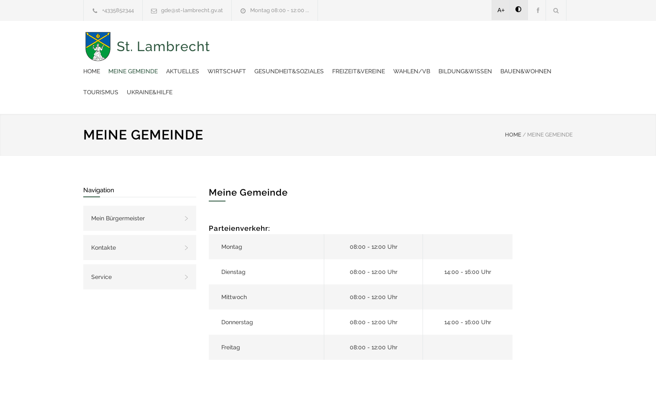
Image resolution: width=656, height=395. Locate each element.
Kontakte (103, 218)
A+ (501, 10)
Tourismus (422, 62)
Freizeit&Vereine (513, 42)
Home (246, 42)
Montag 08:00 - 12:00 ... (279, 10)
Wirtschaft (381, 42)
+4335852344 (118, 10)
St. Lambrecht (163, 52)
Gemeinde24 (258, 377)
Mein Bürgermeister (118, 189)
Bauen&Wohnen (370, 62)
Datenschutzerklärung (436, 377)
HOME (513, 105)
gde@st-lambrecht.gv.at (192, 10)
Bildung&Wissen (310, 62)
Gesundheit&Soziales (444, 42)
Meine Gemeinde (288, 42)
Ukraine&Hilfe (471, 62)
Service (101, 247)
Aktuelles (337, 42)
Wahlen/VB (256, 62)
